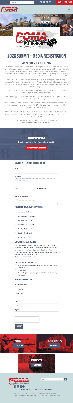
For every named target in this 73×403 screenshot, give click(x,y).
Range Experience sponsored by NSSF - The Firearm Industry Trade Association (37, 266)
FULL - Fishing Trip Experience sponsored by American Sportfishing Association (37, 274)
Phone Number (42, 188)
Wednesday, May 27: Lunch (26, 220)
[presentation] (27, 319)
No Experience (22, 270)
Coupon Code (19, 293)
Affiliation (18, 176)
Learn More (18, 345)
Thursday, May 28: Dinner (25, 237)
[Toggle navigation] (69, 9)
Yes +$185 (21, 290)
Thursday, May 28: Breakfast (26, 229)
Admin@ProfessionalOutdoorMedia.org (36, 123)
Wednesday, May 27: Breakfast (27, 216)
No (18, 287)
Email (17, 188)
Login (59, 2)
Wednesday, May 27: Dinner (26, 224)
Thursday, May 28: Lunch (25, 233)
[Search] (22, 2)
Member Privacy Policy (43, 389)
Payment (17, 310)
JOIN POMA (68, 2)
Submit (19, 326)
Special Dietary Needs (21, 196)
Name (17, 168)
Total (16, 301)
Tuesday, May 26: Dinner (25, 212)
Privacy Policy (26, 389)
